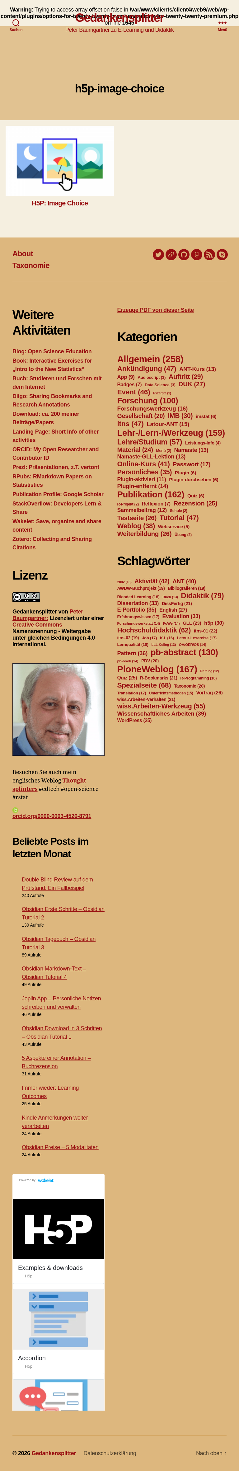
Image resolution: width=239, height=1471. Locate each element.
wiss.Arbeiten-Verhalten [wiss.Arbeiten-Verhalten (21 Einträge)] (146, 699)
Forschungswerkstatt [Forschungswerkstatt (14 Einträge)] (138, 623)
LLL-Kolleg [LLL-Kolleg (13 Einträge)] (164, 644)
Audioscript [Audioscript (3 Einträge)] (152, 377)
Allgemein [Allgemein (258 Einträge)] (150, 359)
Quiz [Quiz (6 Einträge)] (195, 495)
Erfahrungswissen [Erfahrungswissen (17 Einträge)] (138, 616)
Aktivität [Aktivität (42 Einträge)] (151, 581)
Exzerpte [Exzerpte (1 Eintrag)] (162, 393)
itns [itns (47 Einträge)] (130, 424)
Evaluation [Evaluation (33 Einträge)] (181, 616)
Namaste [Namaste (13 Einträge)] (191, 450)
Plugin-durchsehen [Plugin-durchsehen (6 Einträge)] (193, 479)
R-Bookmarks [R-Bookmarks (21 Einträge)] (158, 677)
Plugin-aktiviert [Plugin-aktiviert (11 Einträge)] (141, 479)
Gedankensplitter (119, 18)
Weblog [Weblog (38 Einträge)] (136, 526)
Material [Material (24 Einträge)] (135, 449)
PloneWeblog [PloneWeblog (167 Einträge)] (157, 669)
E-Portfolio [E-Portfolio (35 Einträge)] (136, 610)
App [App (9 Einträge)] (125, 377)
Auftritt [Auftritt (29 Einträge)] (186, 376)
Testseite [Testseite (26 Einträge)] (137, 517)
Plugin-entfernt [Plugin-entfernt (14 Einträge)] (142, 486)
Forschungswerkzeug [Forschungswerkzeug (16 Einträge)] (152, 408)
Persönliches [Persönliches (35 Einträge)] (144, 472)
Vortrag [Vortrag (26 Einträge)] (209, 692)
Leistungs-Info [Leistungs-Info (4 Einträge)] (203, 442)
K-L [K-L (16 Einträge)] (167, 638)
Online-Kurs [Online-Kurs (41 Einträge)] (143, 464)
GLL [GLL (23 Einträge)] (192, 623)
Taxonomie (30, 265)
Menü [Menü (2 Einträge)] (163, 451)
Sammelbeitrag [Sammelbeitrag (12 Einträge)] (142, 510)
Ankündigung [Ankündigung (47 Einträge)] (146, 368)
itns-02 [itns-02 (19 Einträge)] (128, 637)
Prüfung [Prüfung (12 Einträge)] (209, 671)
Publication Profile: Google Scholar (58, 494)
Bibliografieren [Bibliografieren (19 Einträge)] (186, 588)
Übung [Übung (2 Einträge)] (183, 535)
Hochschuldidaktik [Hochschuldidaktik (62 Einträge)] (154, 630)
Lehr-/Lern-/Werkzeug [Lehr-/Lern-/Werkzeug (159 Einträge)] (171, 433)
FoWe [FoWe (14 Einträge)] (171, 623)
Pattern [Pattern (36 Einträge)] (132, 653)
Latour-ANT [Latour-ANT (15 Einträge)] (168, 424)
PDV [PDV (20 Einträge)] (150, 660)
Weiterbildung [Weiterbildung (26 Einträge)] (144, 533)
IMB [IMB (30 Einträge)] (180, 415)
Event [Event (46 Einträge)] (133, 392)
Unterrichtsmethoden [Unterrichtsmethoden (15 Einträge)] (171, 693)
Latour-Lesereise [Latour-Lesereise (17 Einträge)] (196, 638)
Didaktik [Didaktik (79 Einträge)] (202, 595)
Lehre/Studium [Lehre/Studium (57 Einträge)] (149, 442)
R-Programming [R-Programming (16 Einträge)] (198, 678)
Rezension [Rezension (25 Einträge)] (196, 503)
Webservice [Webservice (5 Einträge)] (174, 526)
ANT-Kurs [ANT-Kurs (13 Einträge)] (197, 369)
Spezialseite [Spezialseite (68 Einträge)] (144, 685)
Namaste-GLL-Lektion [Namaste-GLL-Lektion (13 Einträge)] (151, 457)
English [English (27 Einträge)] (173, 610)
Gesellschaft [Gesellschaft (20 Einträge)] (141, 415)
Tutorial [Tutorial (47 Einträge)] (179, 518)
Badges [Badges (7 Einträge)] (129, 384)
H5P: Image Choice (60, 203)
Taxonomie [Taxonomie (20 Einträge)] (189, 686)
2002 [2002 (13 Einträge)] (124, 582)
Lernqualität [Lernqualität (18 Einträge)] (132, 644)
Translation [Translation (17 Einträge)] (131, 693)
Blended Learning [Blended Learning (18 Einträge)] (138, 597)
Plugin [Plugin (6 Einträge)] (185, 472)
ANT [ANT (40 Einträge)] (184, 581)
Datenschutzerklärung (109, 1453)
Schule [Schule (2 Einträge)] (178, 511)
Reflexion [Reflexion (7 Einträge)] (156, 503)
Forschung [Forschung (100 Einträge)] (147, 400)
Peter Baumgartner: (47, 615)
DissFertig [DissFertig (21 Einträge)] (177, 603)
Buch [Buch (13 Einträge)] (170, 597)
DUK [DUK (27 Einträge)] (191, 384)
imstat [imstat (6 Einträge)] (206, 416)
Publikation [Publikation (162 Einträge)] (150, 494)
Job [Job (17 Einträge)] (149, 638)
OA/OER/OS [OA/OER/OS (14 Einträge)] (192, 644)
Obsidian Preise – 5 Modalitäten (60, 1147)
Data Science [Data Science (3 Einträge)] (160, 385)
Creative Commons (37, 625)
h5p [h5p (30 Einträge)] (214, 623)
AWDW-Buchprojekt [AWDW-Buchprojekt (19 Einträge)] (141, 588)
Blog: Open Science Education (51, 351)
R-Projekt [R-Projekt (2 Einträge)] (127, 504)
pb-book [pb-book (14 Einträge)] (127, 661)
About (22, 253)
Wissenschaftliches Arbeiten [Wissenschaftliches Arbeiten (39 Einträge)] (161, 713)
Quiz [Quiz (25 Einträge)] (127, 677)
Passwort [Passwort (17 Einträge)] (192, 464)
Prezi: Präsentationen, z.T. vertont (55, 467)
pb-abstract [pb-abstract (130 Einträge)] (184, 652)
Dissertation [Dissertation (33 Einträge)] (138, 603)
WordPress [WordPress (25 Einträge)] (134, 720)
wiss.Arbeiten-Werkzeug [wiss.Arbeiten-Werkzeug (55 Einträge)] (161, 706)
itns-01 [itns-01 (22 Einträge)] (205, 630)
